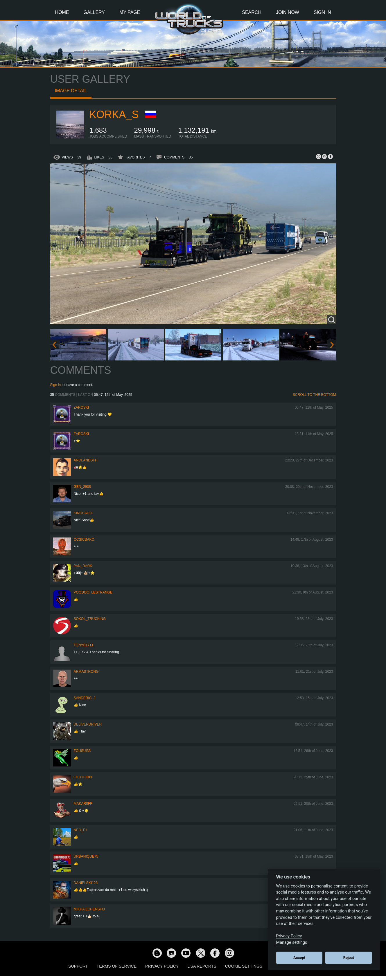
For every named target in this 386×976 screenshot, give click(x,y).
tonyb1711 (84, 645)
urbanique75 (86, 856)
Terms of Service (117, 966)
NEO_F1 (80, 830)
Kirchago (83, 513)
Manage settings (291, 942)
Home (62, 12)
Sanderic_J (85, 698)
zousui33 (82, 751)
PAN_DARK (83, 566)
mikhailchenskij (89, 909)
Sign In (322, 12)
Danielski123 (86, 883)
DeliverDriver (88, 724)
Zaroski (81, 407)
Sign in (55, 385)
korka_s (114, 114)
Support (78, 966)
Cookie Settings (243, 966)
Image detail (71, 90)
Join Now (287, 12)
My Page (129, 12)
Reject (348, 957)
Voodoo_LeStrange (93, 592)
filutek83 (83, 777)
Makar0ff (83, 804)
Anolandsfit (86, 460)
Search (251, 12)
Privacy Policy (162, 966)
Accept (299, 957)
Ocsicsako (84, 539)
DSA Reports (201, 966)
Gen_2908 (82, 487)
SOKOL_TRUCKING (90, 619)
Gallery (94, 12)
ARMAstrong (86, 672)
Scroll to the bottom (314, 395)
